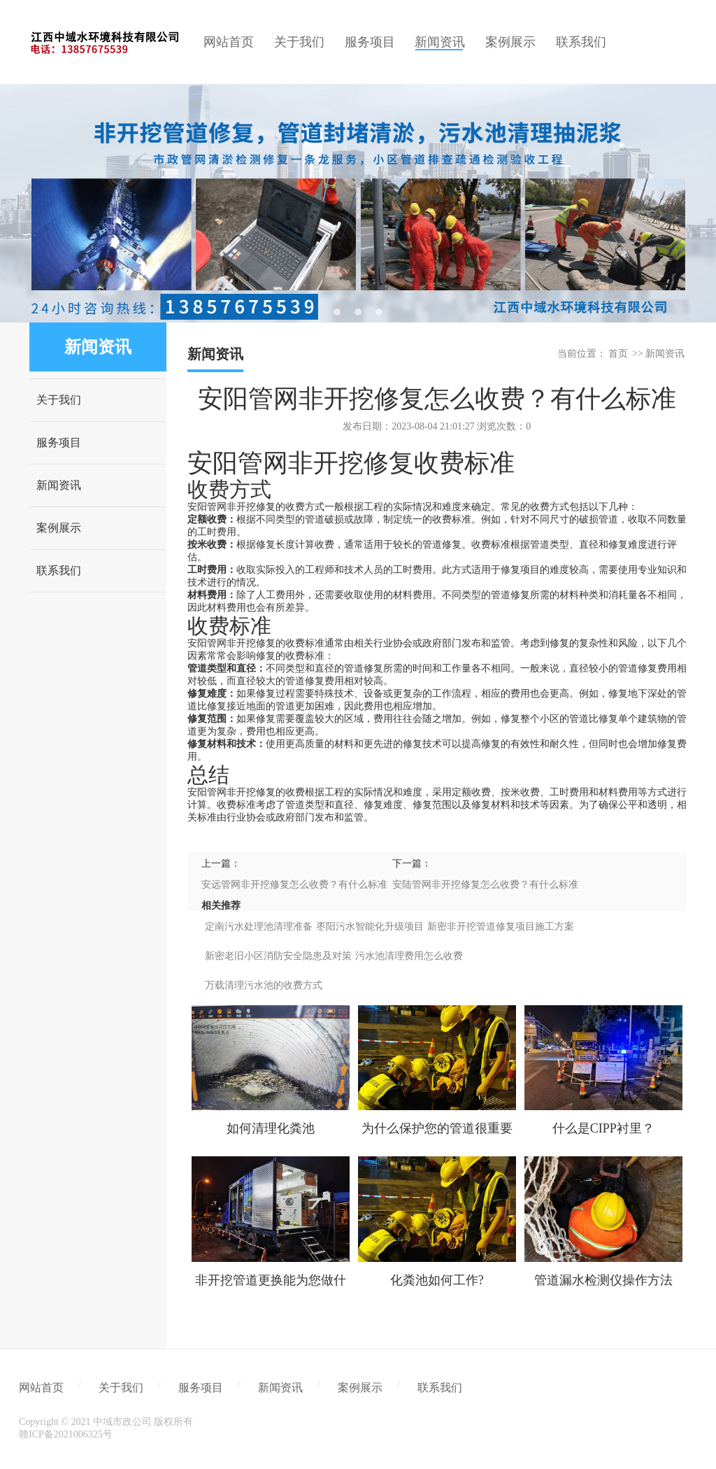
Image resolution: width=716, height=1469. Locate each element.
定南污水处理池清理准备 (259, 926)
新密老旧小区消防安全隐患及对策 (278, 956)
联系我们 (58, 570)
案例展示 (58, 528)
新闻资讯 (58, 485)
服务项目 (58, 442)
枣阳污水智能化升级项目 (370, 926)
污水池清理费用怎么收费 (409, 956)
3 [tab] (378, 311)
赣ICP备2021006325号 (66, 1434)
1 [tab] (337, 311)
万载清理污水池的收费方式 (263, 985)
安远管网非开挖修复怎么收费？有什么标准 (294, 884)
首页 (618, 353)
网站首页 (41, 1387)
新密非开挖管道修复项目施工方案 (500, 926)
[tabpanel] (358, 203)
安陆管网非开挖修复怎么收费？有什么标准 (485, 884)
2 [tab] (358, 311)
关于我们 (58, 400)
